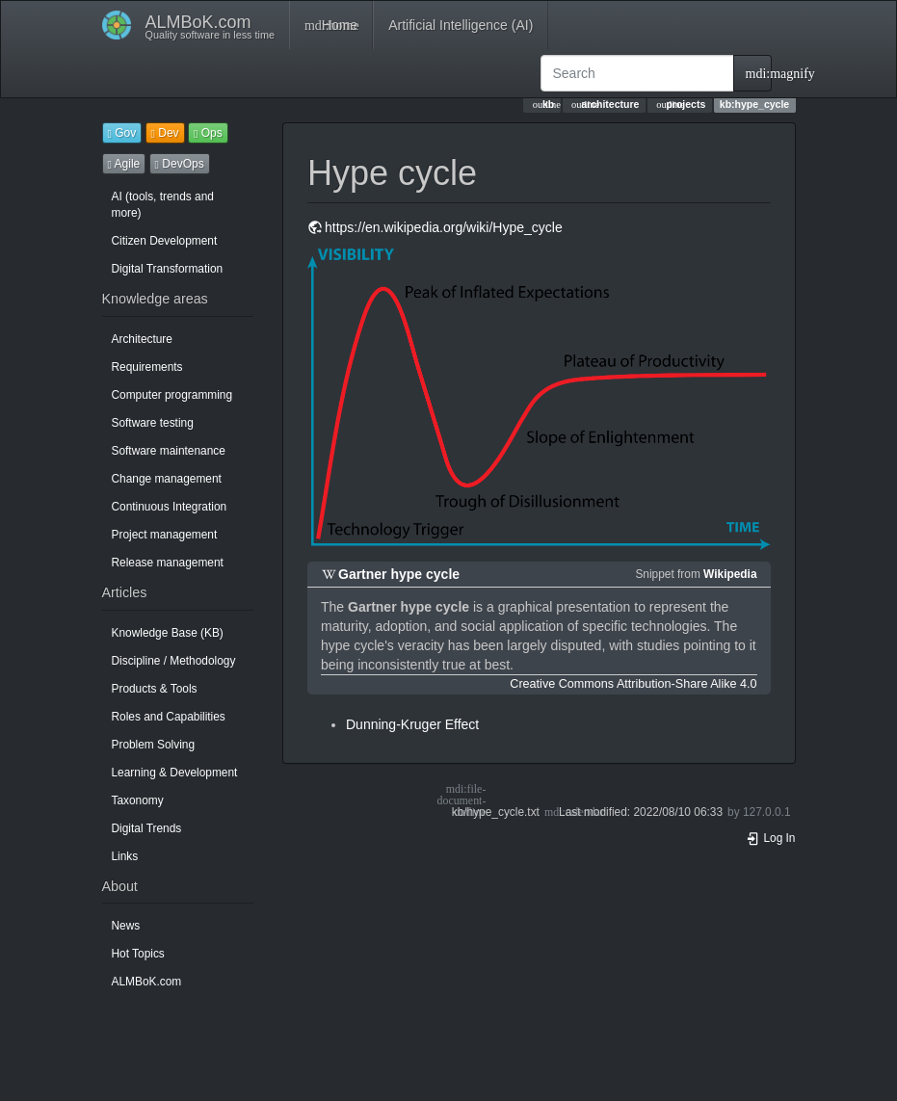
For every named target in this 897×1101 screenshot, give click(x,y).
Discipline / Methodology (174, 661)
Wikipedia (729, 574)
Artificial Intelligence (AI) (460, 25)
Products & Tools (155, 688)
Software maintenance (168, 451)
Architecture (142, 339)
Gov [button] (122, 133)
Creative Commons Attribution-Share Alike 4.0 (633, 684)
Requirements (147, 367)
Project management (165, 534)
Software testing (153, 423)
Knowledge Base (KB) (168, 633)
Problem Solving (154, 744)
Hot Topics (138, 953)
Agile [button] (124, 163)
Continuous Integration (169, 506)
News (126, 925)
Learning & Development (175, 772)
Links (125, 856)
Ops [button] (208, 133)
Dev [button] (165, 133)
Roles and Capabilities (168, 716)
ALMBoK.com (147, 981)
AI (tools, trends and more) (163, 205)
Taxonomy (138, 800)
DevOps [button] (179, 163)
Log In (771, 838)
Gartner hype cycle (399, 574)
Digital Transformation (168, 268)
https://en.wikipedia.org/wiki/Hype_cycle (444, 227)
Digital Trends (147, 828)
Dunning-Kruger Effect (412, 724)
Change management (167, 478)
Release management (168, 562)
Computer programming (172, 395)
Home (330, 25)
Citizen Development (165, 241)
